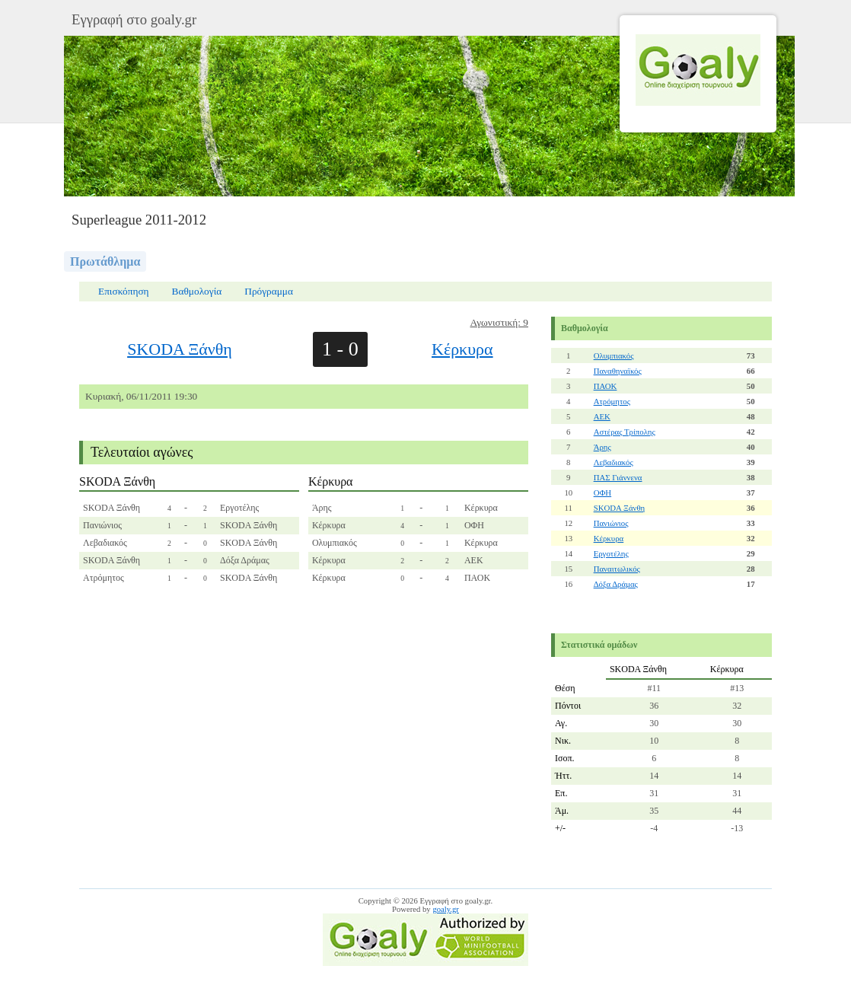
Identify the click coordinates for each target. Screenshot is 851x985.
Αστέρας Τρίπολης (624, 431)
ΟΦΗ (603, 492)
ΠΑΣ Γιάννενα (618, 477)
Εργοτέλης (611, 553)
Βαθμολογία (197, 291)
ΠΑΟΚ (605, 385)
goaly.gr (445, 909)
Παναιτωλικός (617, 568)
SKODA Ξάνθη (179, 349)
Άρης (602, 446)
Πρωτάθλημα (105, 261)
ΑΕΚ (602, 416)
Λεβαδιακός (613, 462)
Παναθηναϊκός (618, 370)
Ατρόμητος (612, 401)
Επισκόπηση (123, 291)
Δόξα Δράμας (616, 583)
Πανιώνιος (611, 523)
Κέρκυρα (462, 349)
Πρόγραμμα (268, 291)
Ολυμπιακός (614, 355)
